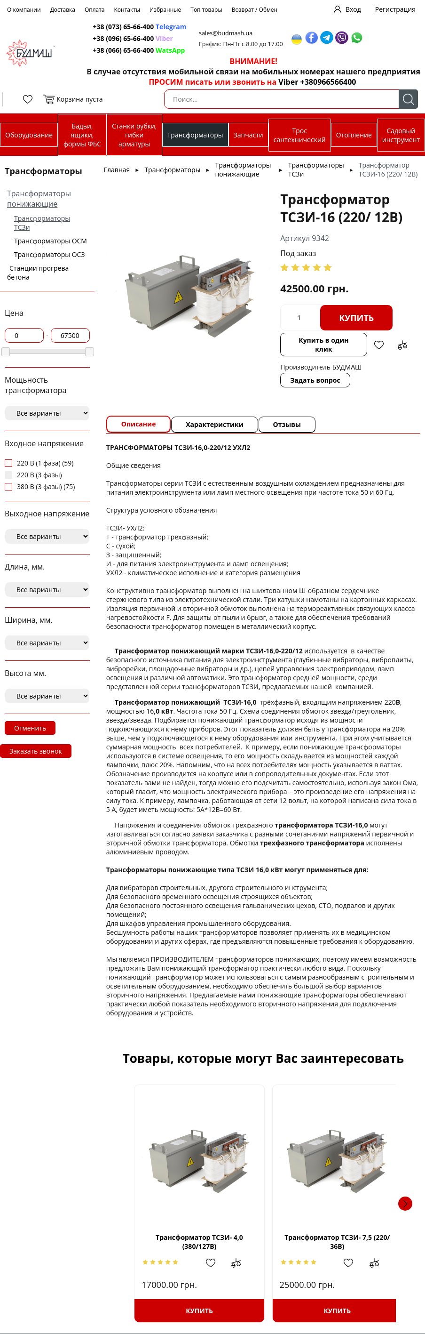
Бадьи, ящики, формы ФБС (82, 134)
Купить (356, 317)
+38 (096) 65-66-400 (124, 38)
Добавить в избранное (378, 345)
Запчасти (248, 134)
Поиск (408, 99)
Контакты (127, 10)
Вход (353, 9)
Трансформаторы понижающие (39, 198)
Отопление (354, 134)
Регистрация (395, 9)
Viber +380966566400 (317, 82)
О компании (24, 10)
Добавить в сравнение (401, 345)
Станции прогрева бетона (38, 272)
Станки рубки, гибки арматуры (134, 134)
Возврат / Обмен (255, 10)
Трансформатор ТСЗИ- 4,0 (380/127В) (192, 1242)
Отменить (30, 727)
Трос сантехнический (300, 135)
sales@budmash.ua (228, 33)
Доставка (62, 10)
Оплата (95, 10)
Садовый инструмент (401, 135)
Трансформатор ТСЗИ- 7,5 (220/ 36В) (333, 1242)
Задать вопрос (315, 380)
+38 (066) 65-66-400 (124, 50)
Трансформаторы (195, 134)
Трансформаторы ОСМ (50, 240)
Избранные (165, 10)
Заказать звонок (35, 751)
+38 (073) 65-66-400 (124, 26)
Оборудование (29, 134)
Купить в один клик (323, 345)
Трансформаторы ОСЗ (49, 254)
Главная (117, 169)
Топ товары (206, 10)
